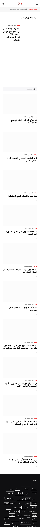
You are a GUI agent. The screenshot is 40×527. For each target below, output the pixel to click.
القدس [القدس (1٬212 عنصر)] (6, 503)
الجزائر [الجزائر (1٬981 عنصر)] (28, 499)
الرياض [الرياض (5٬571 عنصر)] (21, 499)
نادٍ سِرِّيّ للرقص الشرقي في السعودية (24, 121)
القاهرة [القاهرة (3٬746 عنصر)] (12, 503)
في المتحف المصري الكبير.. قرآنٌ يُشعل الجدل (22, 159)
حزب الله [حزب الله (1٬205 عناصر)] (18, 515)
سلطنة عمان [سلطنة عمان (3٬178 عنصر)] (25, 522)
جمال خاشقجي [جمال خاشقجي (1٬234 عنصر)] (26, 515)
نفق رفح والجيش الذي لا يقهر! (22, 196)
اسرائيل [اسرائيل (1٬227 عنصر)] (11, 489)
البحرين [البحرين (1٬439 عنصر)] (34, 499)
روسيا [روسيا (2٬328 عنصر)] (34, 522)
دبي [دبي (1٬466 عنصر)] (28, 518)
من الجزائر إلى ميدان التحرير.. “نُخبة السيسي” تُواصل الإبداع (21, 385)
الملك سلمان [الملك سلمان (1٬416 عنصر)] (17, 507)
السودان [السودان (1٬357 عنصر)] (34, 503)
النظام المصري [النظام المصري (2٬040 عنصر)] (32, 511)
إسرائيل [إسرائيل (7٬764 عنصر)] (25, 489)
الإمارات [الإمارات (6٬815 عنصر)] (19, 493)
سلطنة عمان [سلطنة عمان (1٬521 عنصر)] (15, 523)
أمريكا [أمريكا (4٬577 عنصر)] (34, 489)
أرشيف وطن (23, 9)
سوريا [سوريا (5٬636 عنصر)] (7, 523)
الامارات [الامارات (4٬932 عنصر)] (10, 493)
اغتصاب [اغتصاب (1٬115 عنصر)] (34, 494)
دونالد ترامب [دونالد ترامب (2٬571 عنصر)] (21, 518)
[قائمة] (36, 3)
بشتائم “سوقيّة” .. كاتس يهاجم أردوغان (22, 309)
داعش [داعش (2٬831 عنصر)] (34, 518)
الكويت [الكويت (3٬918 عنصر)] (33, 507)
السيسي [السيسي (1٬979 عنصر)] (27, 503)
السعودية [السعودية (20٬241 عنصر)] (9, 498)
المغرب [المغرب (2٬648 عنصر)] (25, 507)
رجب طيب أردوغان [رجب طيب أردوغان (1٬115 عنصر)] (9, 519)
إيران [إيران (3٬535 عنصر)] (17, 489)
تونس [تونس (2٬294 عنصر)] (34, 515)
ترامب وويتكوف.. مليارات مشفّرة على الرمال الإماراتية (20, 271)
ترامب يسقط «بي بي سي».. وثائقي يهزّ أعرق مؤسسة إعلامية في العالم (20, 347)
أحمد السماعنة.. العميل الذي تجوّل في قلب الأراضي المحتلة (21, 423)
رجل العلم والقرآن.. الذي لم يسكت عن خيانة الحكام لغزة (21, 461)
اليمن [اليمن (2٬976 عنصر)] (23, 511)
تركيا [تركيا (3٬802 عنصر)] (8, 511)
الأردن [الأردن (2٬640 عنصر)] (28, 493)
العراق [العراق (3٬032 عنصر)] (20, 503)
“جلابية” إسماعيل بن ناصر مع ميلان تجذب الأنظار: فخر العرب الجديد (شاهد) (11, 34)
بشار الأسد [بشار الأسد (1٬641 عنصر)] (16, 511)
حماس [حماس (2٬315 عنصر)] (12, 515)
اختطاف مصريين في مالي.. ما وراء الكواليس (21, 233)
